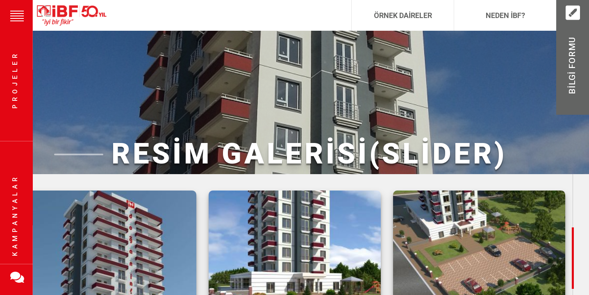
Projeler (15, 80)
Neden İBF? (505, 15)
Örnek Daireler (403, 15)
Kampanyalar (15, 215)
